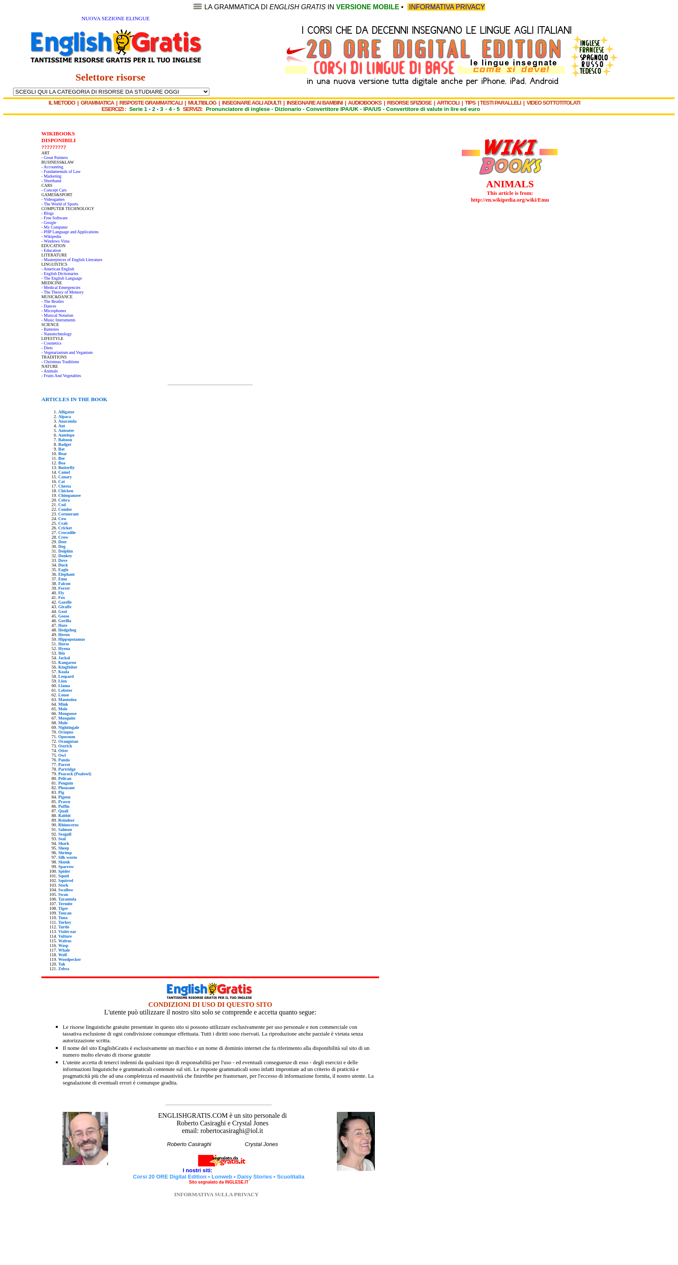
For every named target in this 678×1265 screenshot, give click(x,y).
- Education (51, 250)
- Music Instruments (58, 320)
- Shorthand (51, 180)
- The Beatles (52, 301)
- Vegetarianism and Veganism (67, 352)
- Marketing (51, 176)
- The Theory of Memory (62, 292)
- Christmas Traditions (60, 361)
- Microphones (53, 310)
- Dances (48, 306)
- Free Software (54, 218)
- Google (48, 222)
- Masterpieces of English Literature (71, 259)
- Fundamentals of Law (61, 171)
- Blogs (47, 213)
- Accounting (52, 167)
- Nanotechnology (56, 334)
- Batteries (50, 329)
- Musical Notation (57, 315)
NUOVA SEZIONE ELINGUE (115, 18)
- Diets (47, 347)
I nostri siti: (198, 1170)
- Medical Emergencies (61, 287)
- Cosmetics (51, 343)
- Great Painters (54, 157)
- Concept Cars (54, 190)
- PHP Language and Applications (70, 231)
